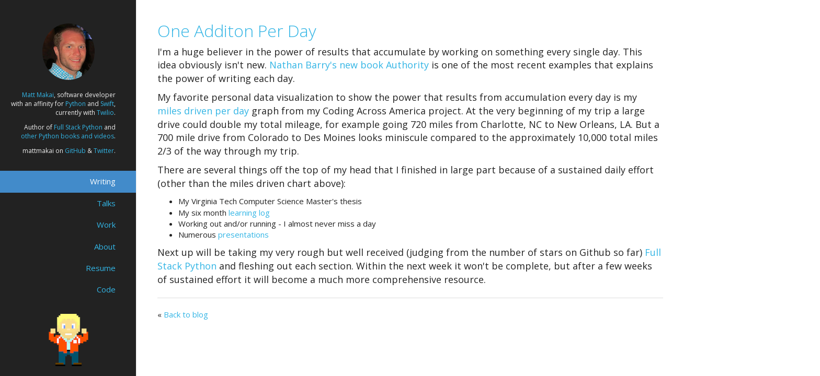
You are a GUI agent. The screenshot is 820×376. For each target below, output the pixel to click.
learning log (249, 212)
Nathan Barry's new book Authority (349, 64)
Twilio (105, 112)
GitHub (75, 150)
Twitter (104, 150)
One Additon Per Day (236, 30)
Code (106, 289)
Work (106, 224)
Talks (106, 203)
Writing (103, 181)
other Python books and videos (67, 136)
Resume (101, 268)
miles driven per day (203, 110)
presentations (243, 234)
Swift (107, 103)
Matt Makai (38, 94)
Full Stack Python (78, 127)
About (105, 246)
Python (75, 103)
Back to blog (186, 314)
